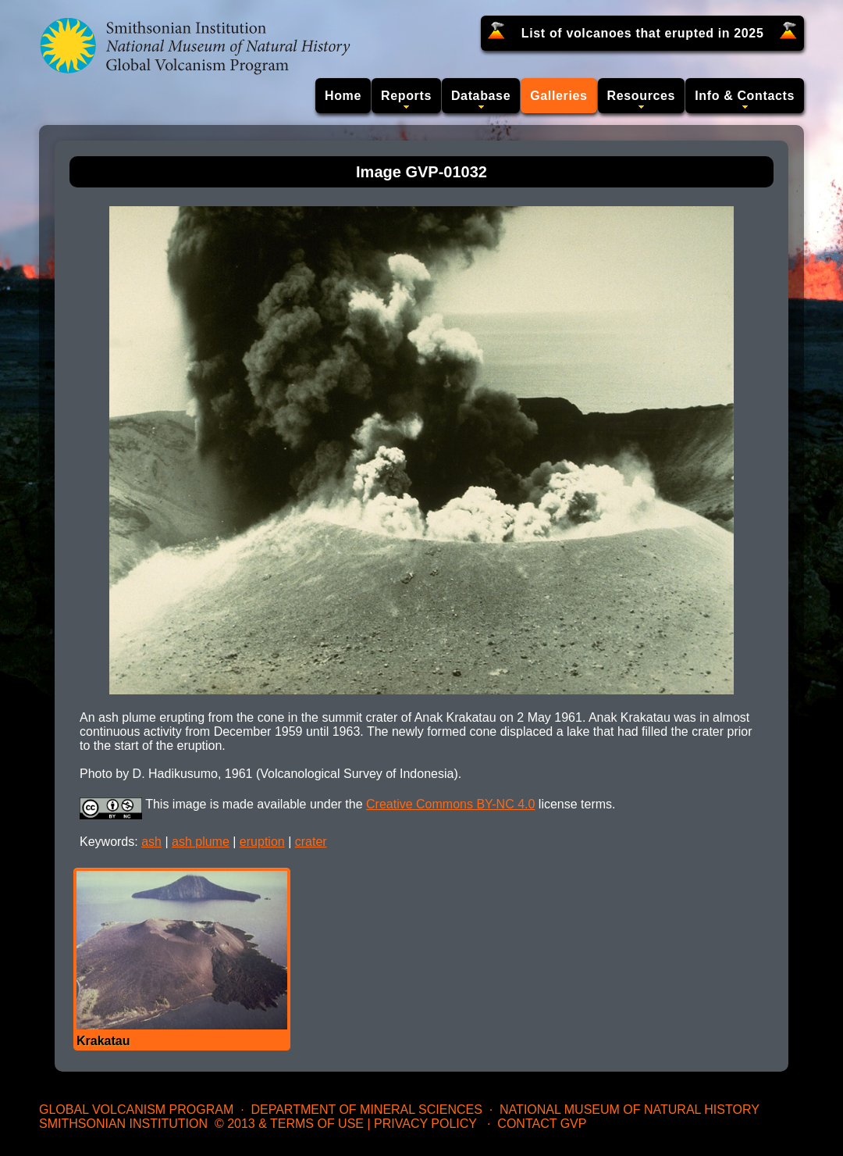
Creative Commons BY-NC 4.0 (450, 804)
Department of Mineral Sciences (366, 1109)
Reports (406, 95)
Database (480, 95)
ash (151, 841)
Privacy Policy (425, 1123)
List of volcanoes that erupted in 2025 (642, 33)
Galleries (558, 95)
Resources (641, 95)
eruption (262, 841)
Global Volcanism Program (136, 1109)
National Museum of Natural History (629, 1109)
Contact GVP (541, 1123)
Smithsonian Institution (123, 1123)
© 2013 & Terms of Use (289, 1123)
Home (343, 95)
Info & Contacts (745, 95)
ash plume (200, 841)
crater (311, 841)
